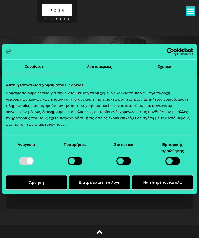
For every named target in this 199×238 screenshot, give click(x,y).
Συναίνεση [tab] (34, 66)
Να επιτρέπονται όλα (162, 182)
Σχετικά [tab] (164, 66)
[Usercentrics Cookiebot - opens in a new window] (170, 52)
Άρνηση (36, 182)
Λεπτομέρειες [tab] (99, 66)
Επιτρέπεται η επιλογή (99, 182)
